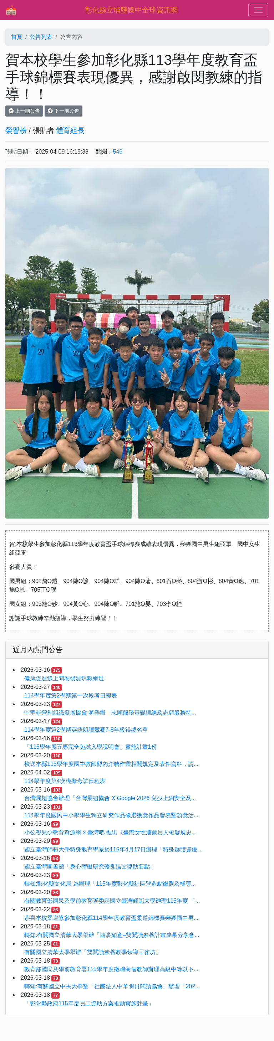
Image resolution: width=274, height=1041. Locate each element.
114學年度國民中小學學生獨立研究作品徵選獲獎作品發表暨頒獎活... (111, 815)
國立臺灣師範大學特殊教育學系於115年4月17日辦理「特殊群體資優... (113, 849)
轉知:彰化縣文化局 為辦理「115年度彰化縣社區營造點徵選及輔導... (110, 884)
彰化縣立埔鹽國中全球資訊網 (131, 10)
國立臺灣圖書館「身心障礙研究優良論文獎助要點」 (90, 867)
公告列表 (41, 37)
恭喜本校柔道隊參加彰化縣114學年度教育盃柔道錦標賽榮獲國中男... (111, 918)
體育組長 (70, 130)
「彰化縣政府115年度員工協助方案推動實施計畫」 (89, 1003)
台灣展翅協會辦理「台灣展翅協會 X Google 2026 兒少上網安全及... (110, 798)
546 (117, 152)
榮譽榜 (16, 130)
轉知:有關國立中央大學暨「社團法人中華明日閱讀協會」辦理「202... (112, 986)
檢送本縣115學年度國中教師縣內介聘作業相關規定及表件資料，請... (111, 764)
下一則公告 (63, 111)
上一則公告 (24, 111)
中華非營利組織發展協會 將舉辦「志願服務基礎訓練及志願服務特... (110, 713)
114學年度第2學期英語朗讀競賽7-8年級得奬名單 (86, 730)
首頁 (16, 37)
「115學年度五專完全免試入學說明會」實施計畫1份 (90, 747)
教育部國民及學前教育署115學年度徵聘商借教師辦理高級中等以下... (111, 969)
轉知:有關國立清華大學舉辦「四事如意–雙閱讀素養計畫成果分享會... (111, 935)
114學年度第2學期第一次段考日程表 (70, 695)
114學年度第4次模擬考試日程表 (65, 781)
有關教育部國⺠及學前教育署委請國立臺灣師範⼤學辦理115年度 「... (112, 901)
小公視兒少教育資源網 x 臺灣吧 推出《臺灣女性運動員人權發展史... (110, 832)
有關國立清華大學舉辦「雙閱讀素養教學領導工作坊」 (92, 952)
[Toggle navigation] (258, 10)
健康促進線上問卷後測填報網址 (64, 678)
